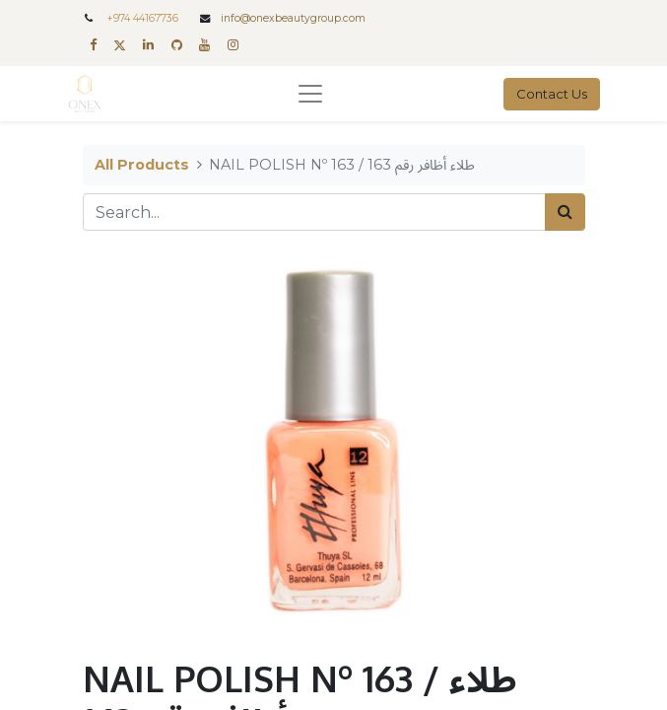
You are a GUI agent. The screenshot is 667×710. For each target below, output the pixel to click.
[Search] (565, 212)
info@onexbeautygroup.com (293, 18)
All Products (142, 165)
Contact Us (551, 94)
